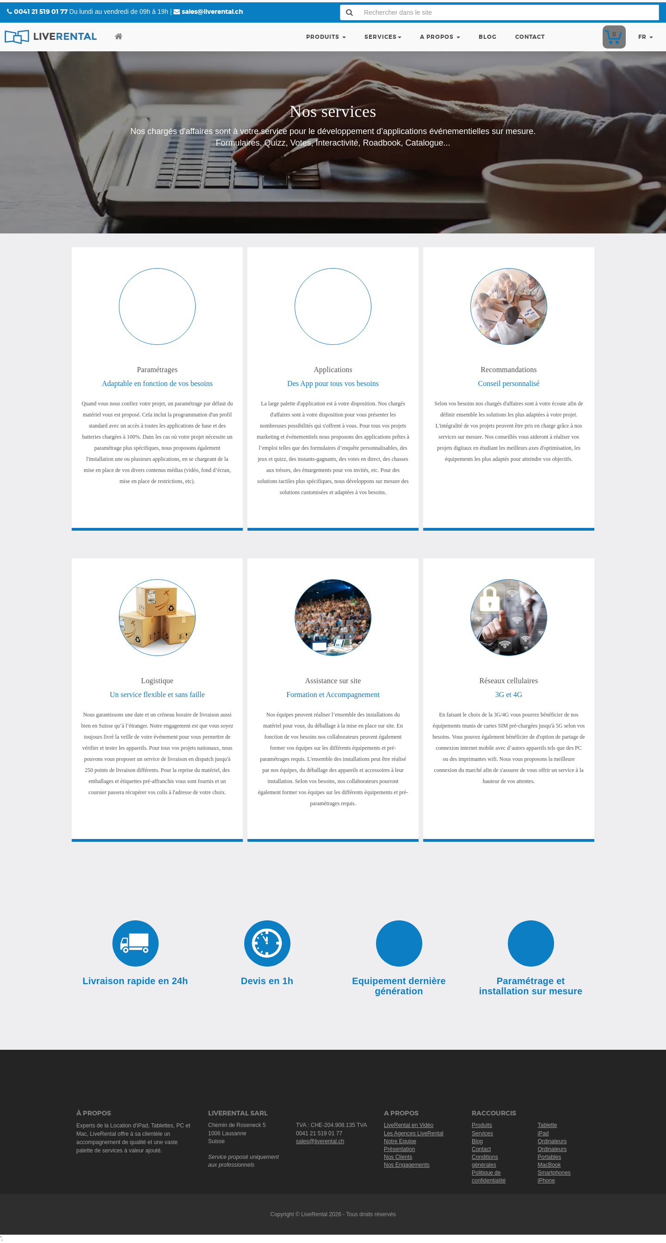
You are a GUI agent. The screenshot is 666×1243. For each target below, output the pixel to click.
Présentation (399, 1149)
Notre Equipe (400, 1141)
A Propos (440, 37)
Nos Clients (398, 1157)
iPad (543, 1133)
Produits (326, 37)
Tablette (547, 1125)
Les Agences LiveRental (414, 1133)
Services (382, 37)
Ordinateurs (552, 1141)
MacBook (549, 1165)
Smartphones (554, 1173)
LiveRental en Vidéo (408, 1125)
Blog (488, 37)
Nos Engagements (407, 1165)
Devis (612, 37)
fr (645, 37)
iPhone (546, 1180)
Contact (530, 37)
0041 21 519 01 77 (41, 11)
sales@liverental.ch (212, 11)
